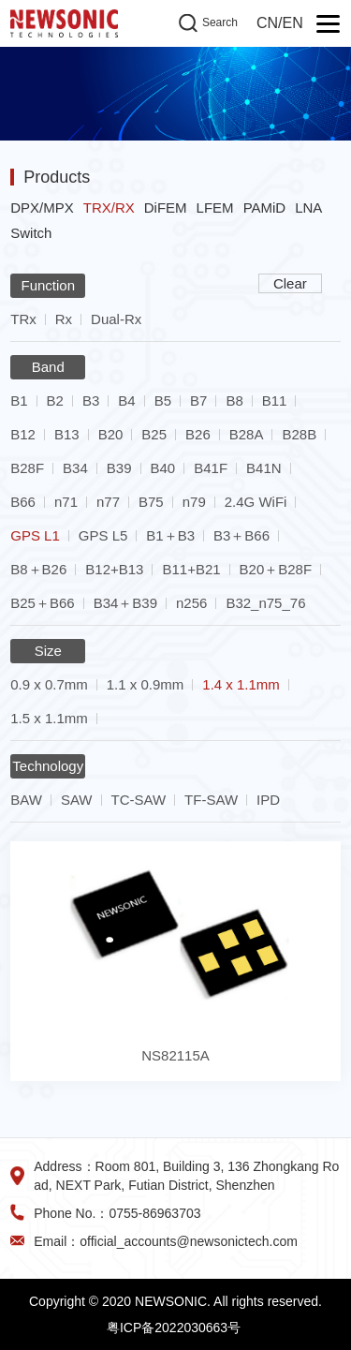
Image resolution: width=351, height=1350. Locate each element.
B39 (119, 468)
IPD (268, 800)
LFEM (215, 207)
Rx (63, 319)
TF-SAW (211, 800)
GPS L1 (35, 535)
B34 (75, 468)
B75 (151, 502)
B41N (264, 468)
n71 (66, 502)
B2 (55, 400)
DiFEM (165, 207)
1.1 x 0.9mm (145, 684)
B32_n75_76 (265, 603)
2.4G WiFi (256, 502)
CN (267, 23)
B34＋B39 (125, 603)
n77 (108, 502)
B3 (90, 400)
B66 (23, 502)
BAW (26, 800)
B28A (246, 434)
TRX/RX (109, 207)
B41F (210, 468)
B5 (162, 400)
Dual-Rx (116, 319)
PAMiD (264, 207)
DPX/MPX (42, 207)
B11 (274, 400)
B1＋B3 (170, 535)
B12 (23, 434)
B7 (198, 400)
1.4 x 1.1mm (241, 684)
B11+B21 (191, 569)
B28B (299, 434)
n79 (194, 502)
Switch (30, 233)
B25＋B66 (42, 603)
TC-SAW (139, 800)
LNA (308, 207)
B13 (67, 434)
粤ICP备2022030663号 (174, 1327)
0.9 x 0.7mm (49, 684)
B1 (18, 400)
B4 (126, 400)
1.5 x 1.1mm (49, 718)
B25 (154, 434)
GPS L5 (103, 535)
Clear (290, 283)
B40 (163, 468)
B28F (27, 468)
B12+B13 (114, 569)
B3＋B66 (241, 535)
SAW (77, 800)
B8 (234, 400)
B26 (198, 434)
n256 (191, 603)
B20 (111, 434)
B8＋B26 (38, 569)
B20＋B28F (276, 569)
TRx (23, 319)
